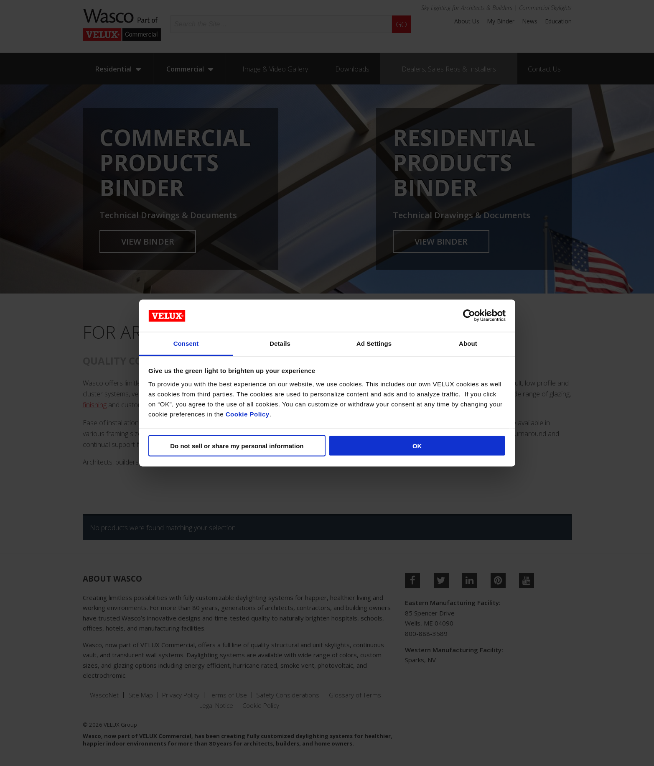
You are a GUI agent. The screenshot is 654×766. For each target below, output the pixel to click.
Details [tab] (280, 343)
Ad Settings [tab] (374, 343)
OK (417, 445)
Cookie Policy (248, 413)
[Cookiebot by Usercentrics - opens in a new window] (469, 315)
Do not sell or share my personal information (236, 445)
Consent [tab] (186, 343)
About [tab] (468, 343)
